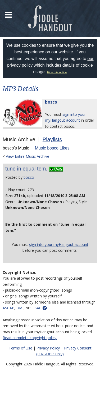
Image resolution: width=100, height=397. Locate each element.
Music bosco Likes (52, 148)
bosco (51, 102)
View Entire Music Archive (27, 156)
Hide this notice (57, 72)
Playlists (52, 139)
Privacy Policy (48, 348)
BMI (20, 307)
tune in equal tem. (26, 169)
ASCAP (8, 307)
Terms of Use (20, 348)
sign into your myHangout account (58, 244)
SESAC (36, 307)
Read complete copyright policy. (30, 337)
